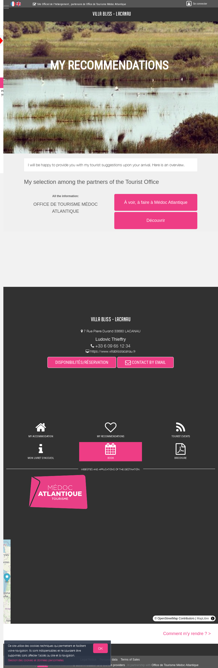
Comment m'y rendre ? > (187, 633)
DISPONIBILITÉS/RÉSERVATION (86, 362)
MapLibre (203, 618)
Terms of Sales (134, 659)
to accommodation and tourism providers (103, 665)
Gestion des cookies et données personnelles (36, 660)
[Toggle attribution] (213, 618)
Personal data (113, 659)
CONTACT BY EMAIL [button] (150, 362)
